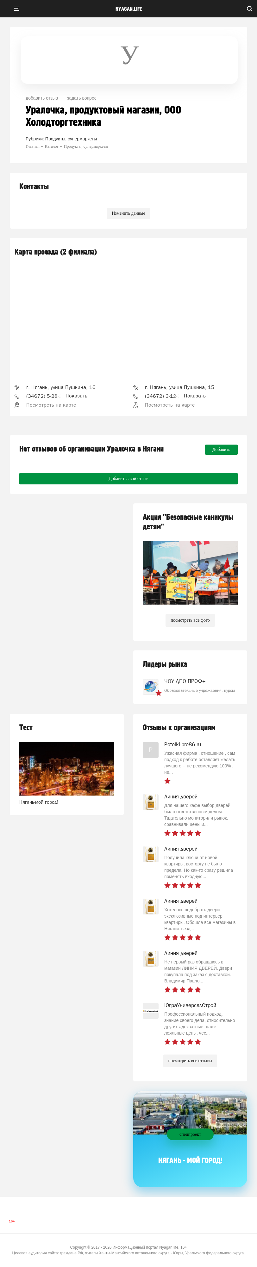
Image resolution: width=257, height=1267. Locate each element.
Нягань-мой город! (39, 802)
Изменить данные (128, 213)
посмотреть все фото (190, 620)
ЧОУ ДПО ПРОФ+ (184, 681)
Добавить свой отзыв (128, 478)
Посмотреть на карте (51, 405)
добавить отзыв (42, 98)
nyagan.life (129, 9)
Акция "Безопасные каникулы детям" (188, 522)
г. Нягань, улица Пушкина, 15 (179, 387)
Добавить (221, 449)
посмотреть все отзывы (190, 1060)
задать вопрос (82, 98)
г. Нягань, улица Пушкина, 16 (61, 387)
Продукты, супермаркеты (71, 138)
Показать (76, 395)
